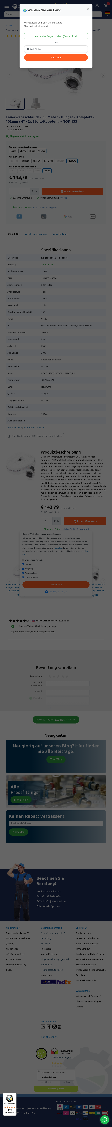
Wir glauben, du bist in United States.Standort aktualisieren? (43, 24)
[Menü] (14, 1094)
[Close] (88, 9)
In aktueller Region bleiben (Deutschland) (56, 36)
